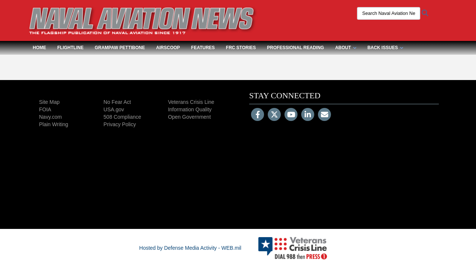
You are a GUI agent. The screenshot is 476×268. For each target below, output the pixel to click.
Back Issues (385, 47)
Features (203, 47)
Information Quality (190, 109)
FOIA (45, 109)
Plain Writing (53, 124)
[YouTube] (291, 115)
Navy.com (50, 117)
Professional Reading (295, 47)
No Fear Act (117, 102)
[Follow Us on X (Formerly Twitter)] (274, 115)
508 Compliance (122, 117)
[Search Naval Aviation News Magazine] (388, 13)
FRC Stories (241, 47)
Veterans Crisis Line (191, 102)
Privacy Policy (119, 124)
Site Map (49, 102)
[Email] (324, 115)
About (345, 47)
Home (39, 47)
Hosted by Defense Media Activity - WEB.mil (190, 248)
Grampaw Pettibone (120, 47)
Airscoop (168, 47)
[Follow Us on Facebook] (257, 115)
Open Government (189, 117)
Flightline (70, 47)
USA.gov (113, 109)
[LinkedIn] (307, 115)
